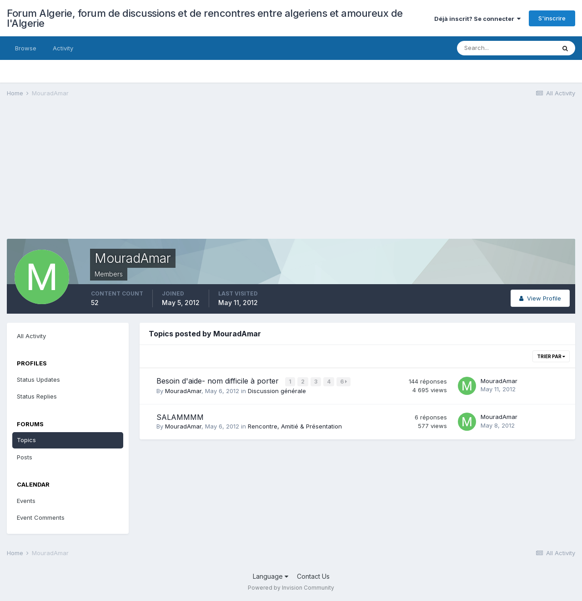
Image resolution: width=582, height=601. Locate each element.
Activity (63, 48)
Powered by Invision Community (291, 587)
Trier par (551, 356)
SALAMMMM (180, 416)
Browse (25, 48)
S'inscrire (552, 18)
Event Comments (41, 517)
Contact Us (313, 576)
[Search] (506, 48)
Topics (26, 439)
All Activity (31, 336)
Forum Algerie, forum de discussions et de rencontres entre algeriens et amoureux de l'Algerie (205, 18)
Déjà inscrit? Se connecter (477, 18)
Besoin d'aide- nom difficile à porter (218, 380)
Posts (24, 457)
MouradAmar (183, 390)
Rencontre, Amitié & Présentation (295, 425)
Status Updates (38, 379)
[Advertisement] (172, 175)
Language (270, 576)
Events (26, 500)
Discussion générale (277, 390)
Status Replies (37, 396)
